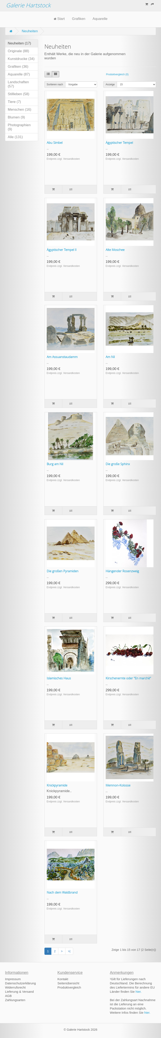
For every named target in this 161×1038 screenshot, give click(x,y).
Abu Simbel (54, 142)
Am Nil (110, 357)
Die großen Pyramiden (62, 571)
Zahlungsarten (15, 1000)
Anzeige (110, 84)
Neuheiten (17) (19, 43)
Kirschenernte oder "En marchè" (128, 678)
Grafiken (78, 19)
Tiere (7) (14, 102)
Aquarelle (100, 19)
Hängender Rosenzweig (122, 571)
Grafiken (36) (18, 67)
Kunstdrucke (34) (21, 59)
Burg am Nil (55, 464)
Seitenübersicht (68, 983)
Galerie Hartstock (28, 5)
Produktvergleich (69, 987)
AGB (8, 996)
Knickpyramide (57, 785)
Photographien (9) (19, 127)
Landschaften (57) (18, 84)
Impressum (13, 979)
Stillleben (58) (18, 94)
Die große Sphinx (118, 464)
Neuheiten (30, 31)
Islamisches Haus (59, 678)
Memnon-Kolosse (118, 785)
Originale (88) (18, 51)
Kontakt (62, 979)
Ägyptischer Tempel (119, 142)
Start (59, 19)
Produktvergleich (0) (117, 74)
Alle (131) (15, 137)
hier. (139, 991)
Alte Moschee (115, 250)
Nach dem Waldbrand (62, 892)
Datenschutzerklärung (20, 983)
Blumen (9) (16, 117)
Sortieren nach (55, 84)
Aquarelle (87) (19, 74)
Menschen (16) (19, 110)
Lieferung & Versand (19, 991)
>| (69, 951)
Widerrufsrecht (15, 987)
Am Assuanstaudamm (62, 357)
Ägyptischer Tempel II (62, 250)
